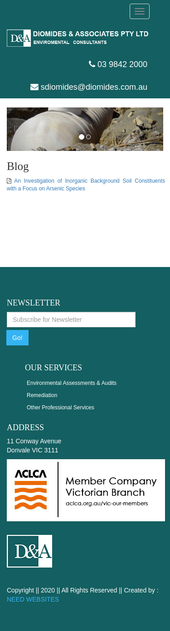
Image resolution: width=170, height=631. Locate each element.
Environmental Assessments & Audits (72, 383)
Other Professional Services (60, 407)
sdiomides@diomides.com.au (88, 87)
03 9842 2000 (118, 64)
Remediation (42, 395)
